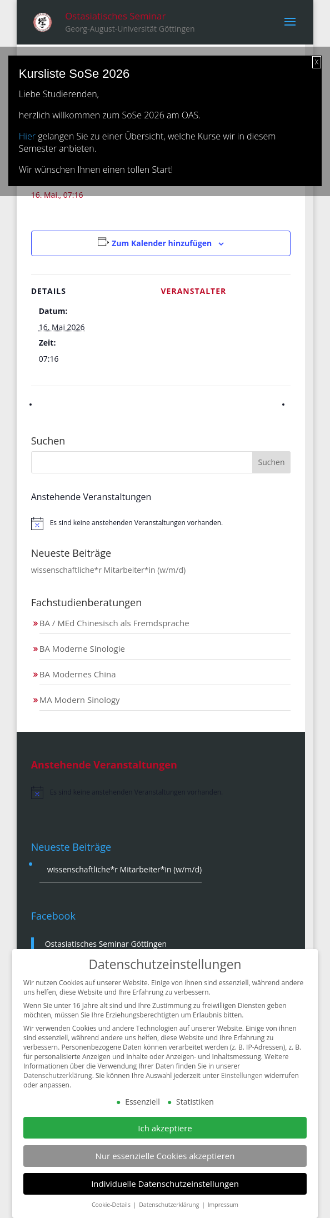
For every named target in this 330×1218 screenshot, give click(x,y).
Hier (27, 136)
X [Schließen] (316, 62)
